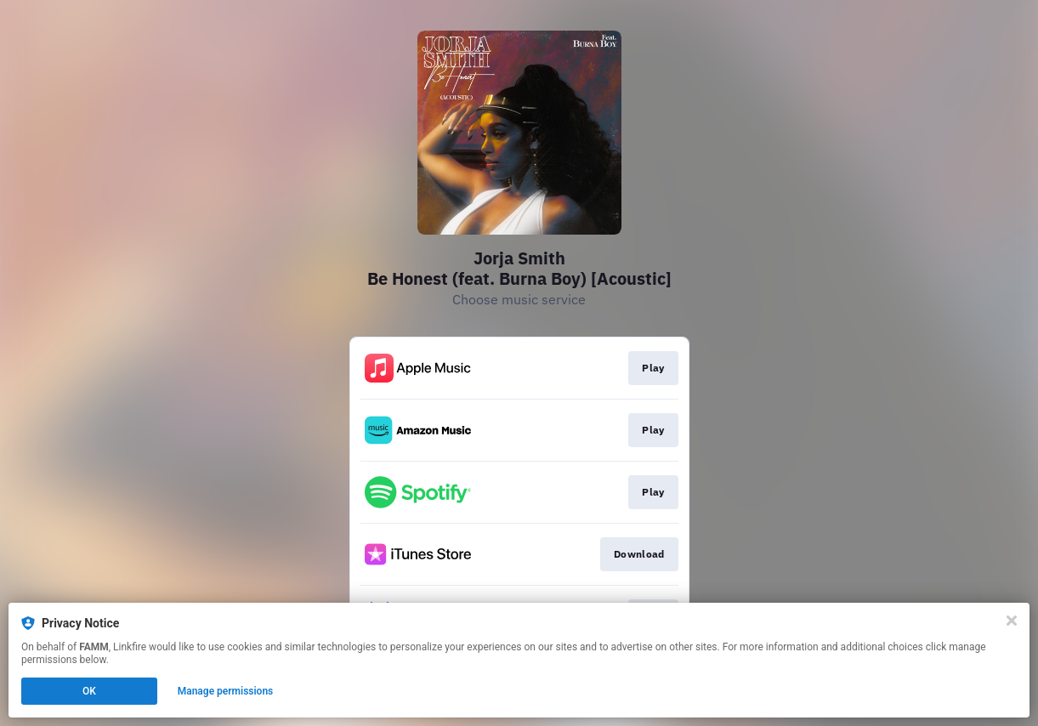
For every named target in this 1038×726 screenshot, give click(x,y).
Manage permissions (226, 691)
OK (89, 691)
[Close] (1011, 620)
